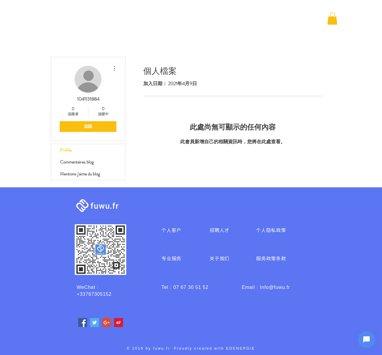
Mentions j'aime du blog (80, 174)
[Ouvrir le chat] (366, 339)
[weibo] (118, 322)
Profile (66, 150)
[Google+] (106, 322)
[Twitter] (94, 322)
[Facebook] (82, 322)
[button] (332, 18)
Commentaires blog (77, 162)
